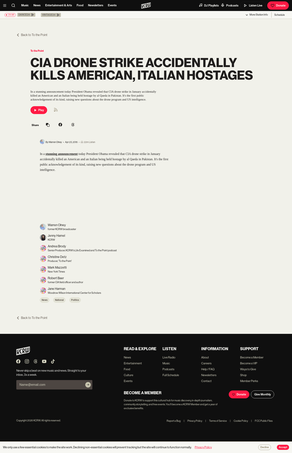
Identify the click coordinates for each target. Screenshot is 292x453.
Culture (128, 375)
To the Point (37, 50)
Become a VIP (248, 363)
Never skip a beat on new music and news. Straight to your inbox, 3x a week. (51, 372)
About (205, 357)
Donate (278, 5)
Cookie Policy (239, 420)
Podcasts (229, 5)
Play (39, 110)
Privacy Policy (193, 420)
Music (25, 5)
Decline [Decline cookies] (264, 447)
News (36, 5)
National (59, 300)
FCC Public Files (262, 420)
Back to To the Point (31, 35)
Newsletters (95, 5)
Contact (206, 381)
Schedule (279, 14)
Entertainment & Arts (58, 5)
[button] (26, 15)
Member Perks (249, 381)
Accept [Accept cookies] (283, 447)
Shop (243, 375)
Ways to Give (248, 369)
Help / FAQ (208, 369)
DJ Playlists (209, 5)
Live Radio (169, 357)
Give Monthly (262, 394)
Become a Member (252, 357)
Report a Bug (174, 420)
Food (80, 5)
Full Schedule (171, 375)
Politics (75, 300)
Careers (206, 363)
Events (112, 5)
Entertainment (133, 363)
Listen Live (252, 5)
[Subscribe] (88, 385)
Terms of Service (216, 420)
